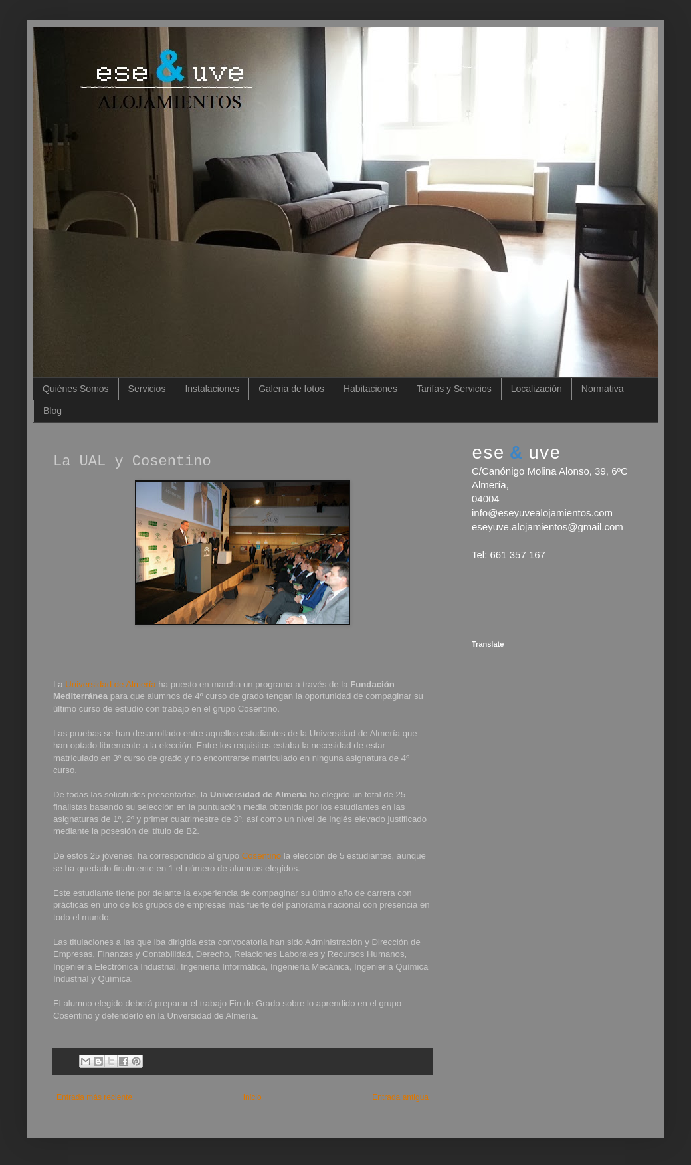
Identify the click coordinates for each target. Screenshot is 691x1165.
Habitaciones (370, 388)
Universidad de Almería (111, 684)
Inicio (252, 1097)
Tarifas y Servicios (454, 388)
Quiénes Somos (76, 388)
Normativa (602, 388)
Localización (536, 388)
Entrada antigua (400, 1097)
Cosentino (261, 856)
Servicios (147, 388)
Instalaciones (212, 388)
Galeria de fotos (291, 388)
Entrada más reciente (94, 1097)
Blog (52, 410)
